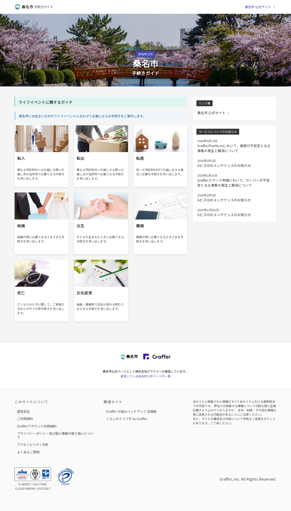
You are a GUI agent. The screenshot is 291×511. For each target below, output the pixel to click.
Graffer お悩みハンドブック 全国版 (131, 411)
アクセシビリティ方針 (32, 444)
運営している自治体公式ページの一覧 (145, 376)
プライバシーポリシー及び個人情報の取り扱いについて (55, 435)
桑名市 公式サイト (260, 6)
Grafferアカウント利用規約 (36, 426)
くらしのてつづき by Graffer (126, 418)
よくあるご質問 (28, 451)
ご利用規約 (25, 418)
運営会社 (23, 411)
